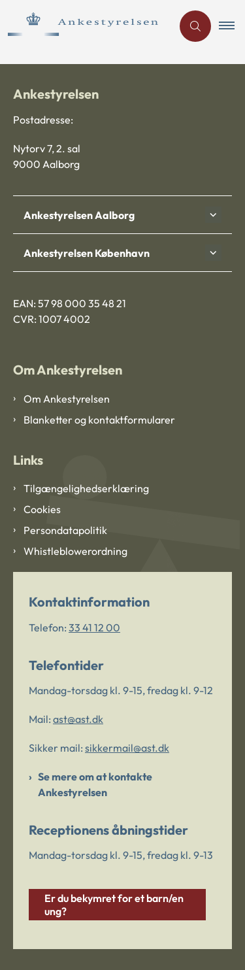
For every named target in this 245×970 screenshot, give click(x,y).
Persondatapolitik (65, 530)
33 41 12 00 (94, 627)
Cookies (42, 509)
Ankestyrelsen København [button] (87, 252)
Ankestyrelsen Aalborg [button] (79, 215)
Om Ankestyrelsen (67, 398)
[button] (232, 26)
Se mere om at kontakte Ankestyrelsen (95, 784)
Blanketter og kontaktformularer (99, 419)
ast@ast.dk (78, 719)
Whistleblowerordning (75, 551)
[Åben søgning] (195, 26)
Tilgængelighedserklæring (86, 488)
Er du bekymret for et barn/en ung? (114, 905)
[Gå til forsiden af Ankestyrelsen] (86, 26)
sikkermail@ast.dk (127, 747)
